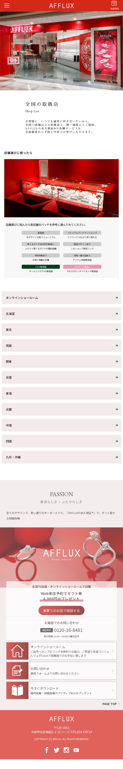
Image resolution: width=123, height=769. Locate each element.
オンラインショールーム (22, 298)
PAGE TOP (109, 704)
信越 (9, 345)
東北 (9, 329)
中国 (9, 425)
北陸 (9, 377)
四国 (9, 441)
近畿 (9, 409)
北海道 (10, 314)
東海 (9, 393)
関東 (9, 361)
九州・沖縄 (13, 457)
